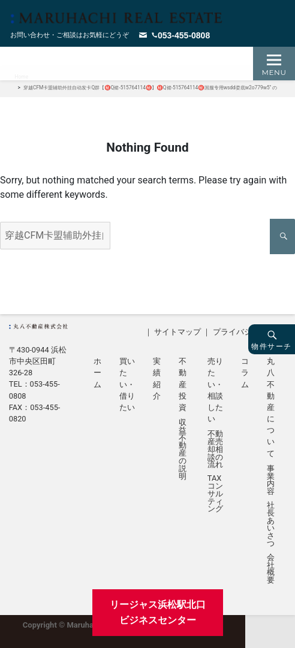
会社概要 (271, 569)
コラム (245, 372)
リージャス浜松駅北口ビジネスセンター (158, 612)
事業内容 (271, 480)
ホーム (97, 372)
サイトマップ (177, 331)
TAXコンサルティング (215, 494)
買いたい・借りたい (127, 384)
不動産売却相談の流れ (215, 449)
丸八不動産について (271, 407)
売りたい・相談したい (215, 390)
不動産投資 (182, 384)
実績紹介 (157, 378)
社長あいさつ (271, 525)
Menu (274, 72)
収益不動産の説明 (182, 449)
